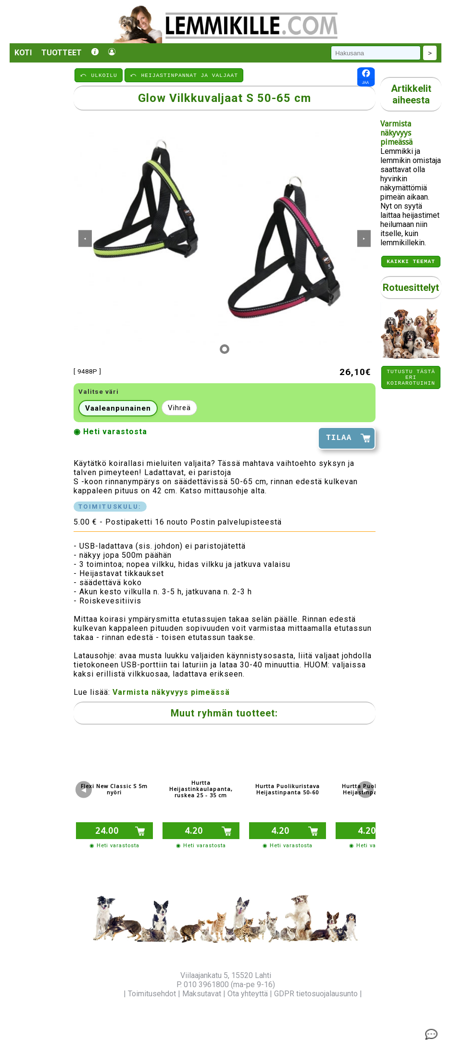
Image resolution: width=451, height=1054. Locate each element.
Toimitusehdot (152, 993)
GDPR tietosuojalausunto (316, 993)
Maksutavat (201, 993)
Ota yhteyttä (247, 993)
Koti (23, 52)
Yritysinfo (105, 993)
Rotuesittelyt (411, 289)
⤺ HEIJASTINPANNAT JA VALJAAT (184, 74)
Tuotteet (61, 52)
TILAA (338, 438)
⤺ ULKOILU (98, 74)
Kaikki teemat (411, 262)
